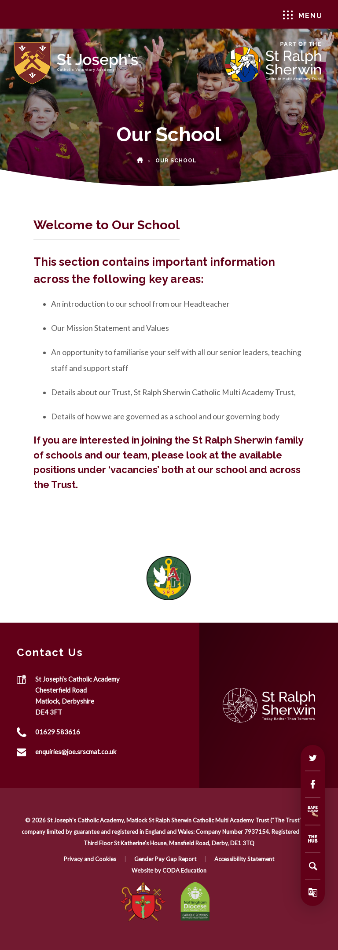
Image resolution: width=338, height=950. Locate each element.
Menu (303, 15)
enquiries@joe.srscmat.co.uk (75, 752)
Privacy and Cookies (90, 858)
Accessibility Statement (244, 858)
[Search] (313, 866)
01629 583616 (57, 732)
